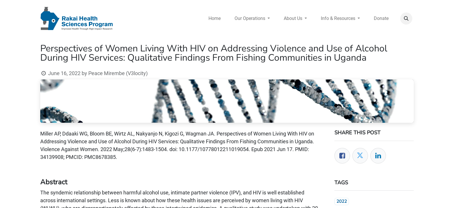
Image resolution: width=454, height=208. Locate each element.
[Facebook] (342, 156)
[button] (406, 18)
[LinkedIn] (378, 156)
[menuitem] (215, 18)
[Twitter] (360, 156)
